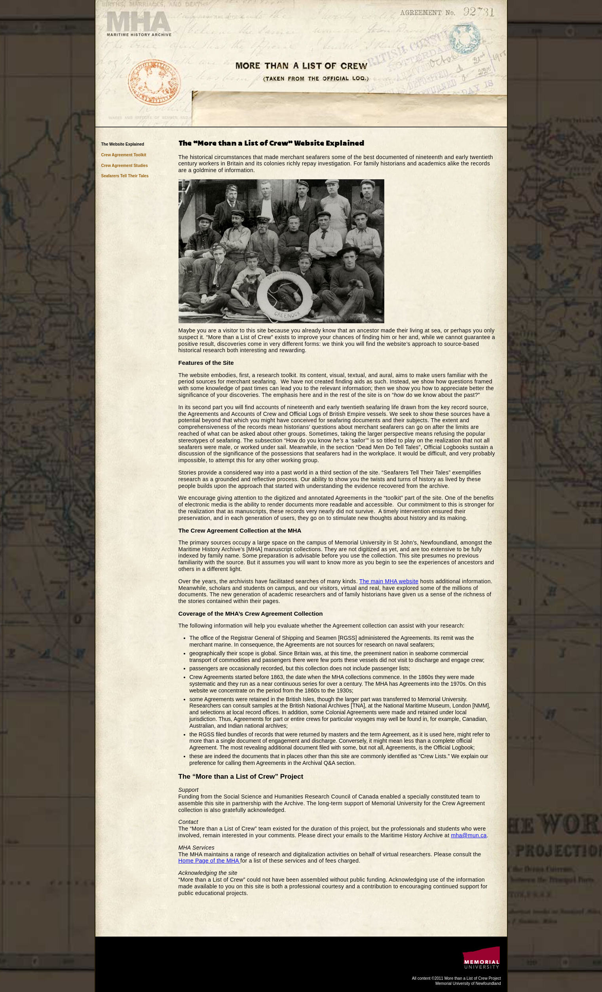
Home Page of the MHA (210, 860)
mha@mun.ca (469, 835)
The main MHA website (389, 581)
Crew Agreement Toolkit (123, 155)
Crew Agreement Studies (124, 165)
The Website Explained (122, 144)
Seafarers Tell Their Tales (125, 176)
